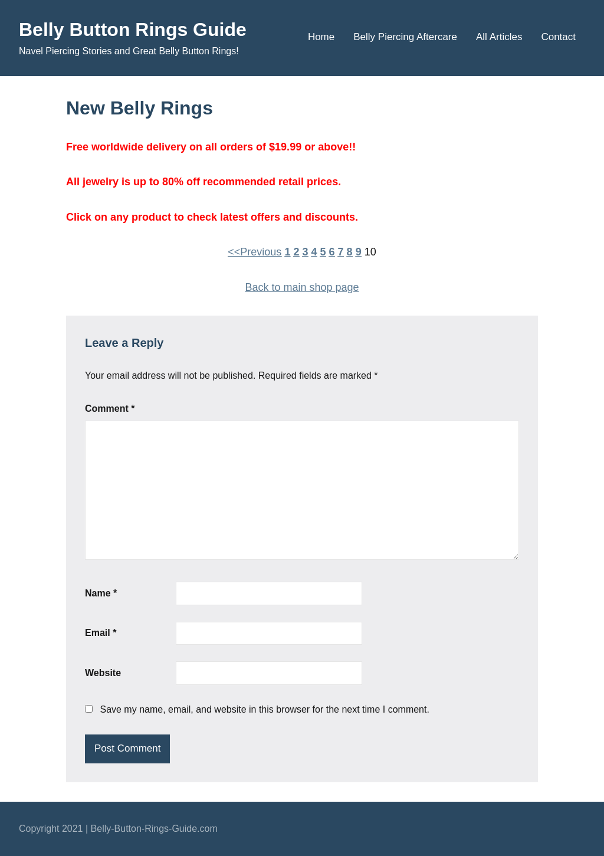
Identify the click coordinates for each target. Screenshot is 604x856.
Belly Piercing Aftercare (405, 36)
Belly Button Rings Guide (133, 29)
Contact (558, 36)
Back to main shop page (302, 287)
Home (321, 36)
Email (100, 633)
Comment (109, 409)
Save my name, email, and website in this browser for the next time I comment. (264, 709)
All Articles (499, 36)
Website (103, 673)
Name (101, 593)
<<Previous (254, 252)
